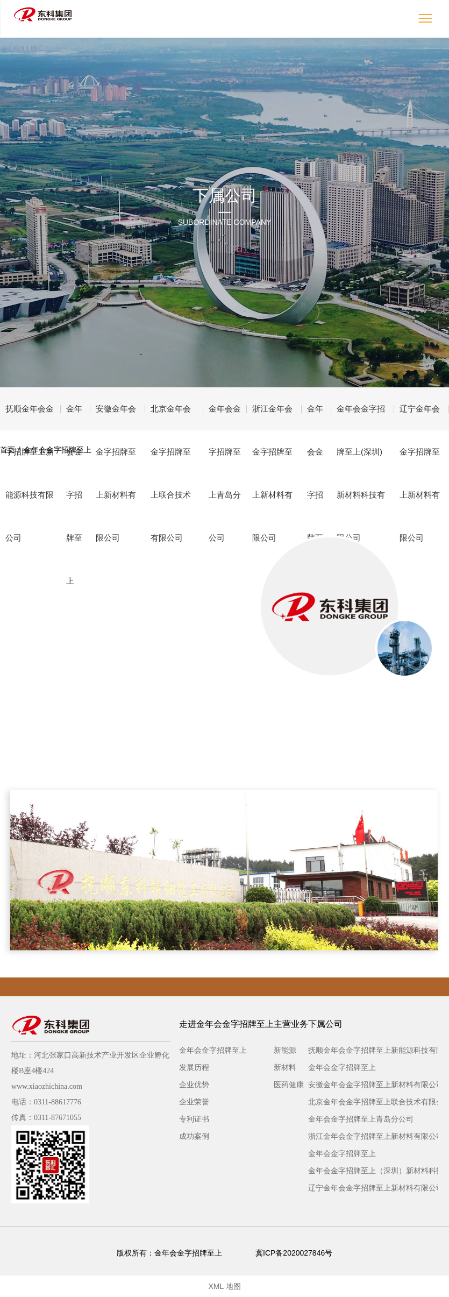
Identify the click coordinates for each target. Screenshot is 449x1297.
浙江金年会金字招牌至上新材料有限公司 (272, 417)
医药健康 (289, 1084)
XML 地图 (224, 1286)
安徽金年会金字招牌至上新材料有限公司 (116, 417)
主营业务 (291, 1024)
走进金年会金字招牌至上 (226, 1024)
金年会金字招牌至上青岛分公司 (225, 417)
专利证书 (194, 1119)
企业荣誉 (194, 1101)
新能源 (285, 1050)
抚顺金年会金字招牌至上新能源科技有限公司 (29, 417)
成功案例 (194, 1136)
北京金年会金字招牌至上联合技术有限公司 (171, 417)
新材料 (285, 1067)
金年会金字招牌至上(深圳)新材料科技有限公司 (361, 417)
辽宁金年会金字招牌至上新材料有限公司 (420, 417)
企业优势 (194, 1084)
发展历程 (194, 1067)
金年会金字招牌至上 (74, 417)
